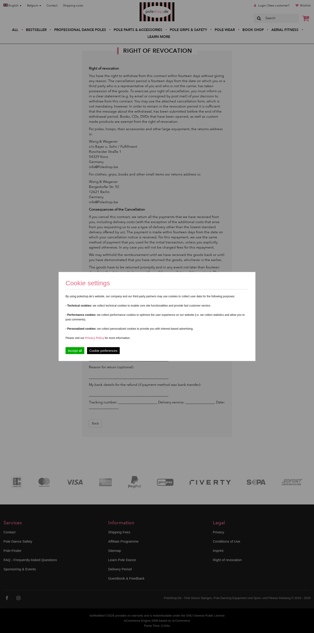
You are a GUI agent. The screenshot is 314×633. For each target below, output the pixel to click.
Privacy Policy (94, 338)
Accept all (75, 351)
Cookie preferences (103, 351)
